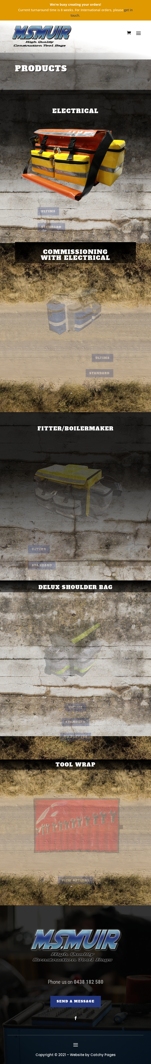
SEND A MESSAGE (76, 1001)
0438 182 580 (88, 982)
